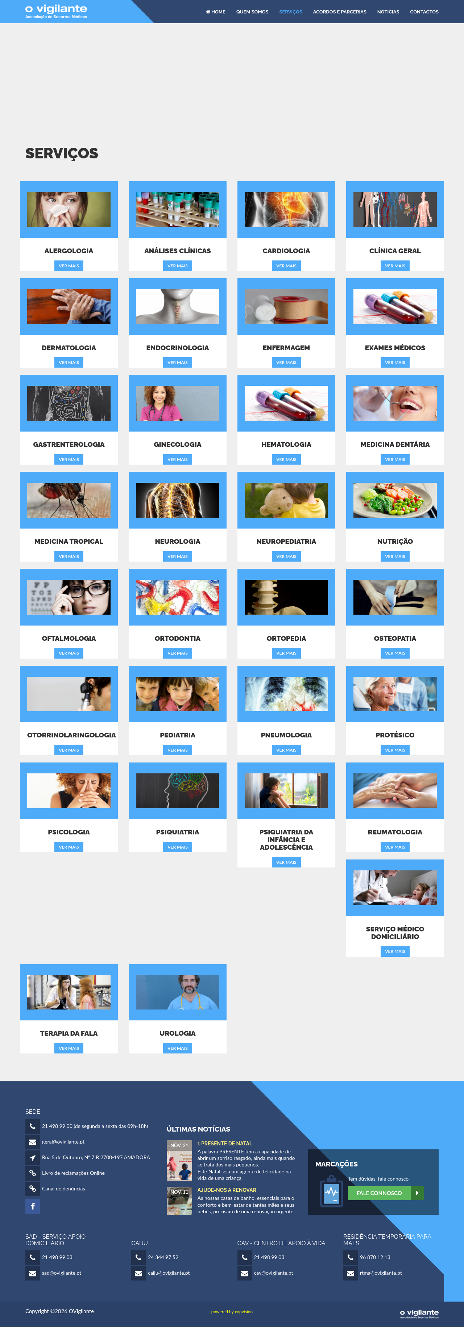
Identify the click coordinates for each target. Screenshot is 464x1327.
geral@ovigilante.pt (63, 1141)
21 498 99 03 (57, 1257)
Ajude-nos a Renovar (227, 1190)
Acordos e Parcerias (339, 11)
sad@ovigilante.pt (61, 1273)
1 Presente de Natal (225, 1143)
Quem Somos (252, 11)
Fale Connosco (390, 1193)
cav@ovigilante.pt (273, 1273)
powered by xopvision (232, 1311)
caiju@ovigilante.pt (169, 1273)
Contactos (424, 11)
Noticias (388, 11)
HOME (215, 11)
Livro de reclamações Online (73, 1173)
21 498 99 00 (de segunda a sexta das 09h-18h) (95, 1126)
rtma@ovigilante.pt (381, 1273)
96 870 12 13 (375, 1257)
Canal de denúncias (63, 1188)
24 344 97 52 (163, 1257)
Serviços (290, 11)
